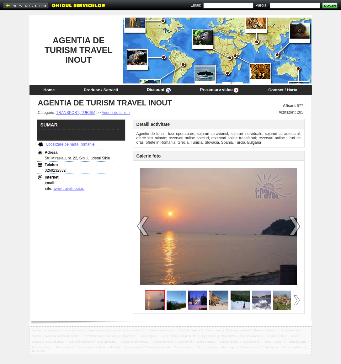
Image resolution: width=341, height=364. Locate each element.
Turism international (157, 347)
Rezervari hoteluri (265, 330)
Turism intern (132, 347)
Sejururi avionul (276, 336)
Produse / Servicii (101, 90)
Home (49, 90)
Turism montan (183, 347)
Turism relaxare (207, 347)
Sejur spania (208, 336)
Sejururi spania (205, 341)
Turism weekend (293, 347)
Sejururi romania (163, 341)
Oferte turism (213, 330)
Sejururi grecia (55, 341)
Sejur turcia (228, 336)
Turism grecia (85, 347)
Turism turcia (270, 347)
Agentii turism (135, 330)
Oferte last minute (189, 330)
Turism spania (249, 347)
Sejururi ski (185, 341)
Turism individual (109, 347)
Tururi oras (38, 351)
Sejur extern (169, 336)
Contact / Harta (282, 90)
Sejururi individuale (81, 341)
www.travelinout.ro (69, 188)
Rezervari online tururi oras (101, 336)
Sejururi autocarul (251, 336)
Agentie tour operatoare (46, 330)
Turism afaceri (274, 341)
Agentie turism (75, 330)
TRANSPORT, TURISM (75, 112)
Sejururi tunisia (229, 341)
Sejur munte (189, 336)
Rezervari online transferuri (62, 336)
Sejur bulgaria (148, 336)
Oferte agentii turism (161, 330)
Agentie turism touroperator (105, 330)
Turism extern (64, 347)
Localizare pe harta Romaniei (70, 144)
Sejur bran (128, 336)
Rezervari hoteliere (238, 330)
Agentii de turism (116, 112)
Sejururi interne (106, 341)
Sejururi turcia (251, 341)
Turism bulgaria (296, 341)
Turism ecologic (41, 347)
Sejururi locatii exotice (134, 341)
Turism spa (228, 347)
